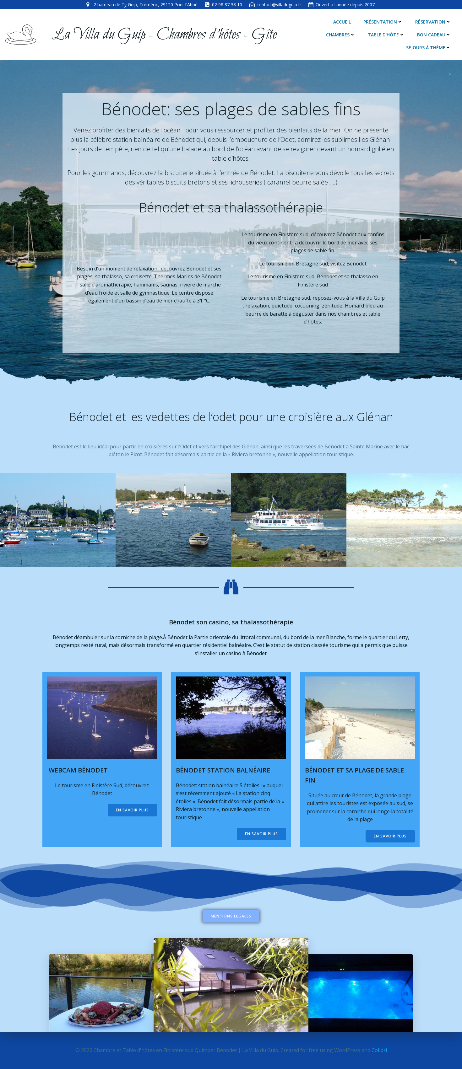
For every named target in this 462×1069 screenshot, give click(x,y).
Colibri (379, 1050)
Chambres (340, 35)
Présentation (383, 22)
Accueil (342, 22)
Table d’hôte (386, 35)
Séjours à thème (428, 48)
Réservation (433, 22)
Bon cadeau (434, 35)
